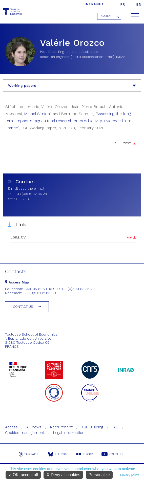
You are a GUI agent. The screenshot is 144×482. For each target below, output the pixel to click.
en (138, 4)
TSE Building (92, 427)
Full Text (122, 143)
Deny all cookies (63, 475)
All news (34, 427)
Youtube (112, 454)
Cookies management (25, 432)
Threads (28, 454)
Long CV (18, 237)
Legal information (69, 432)
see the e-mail (32, 188)
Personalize (99, 475)
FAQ (115, 427)
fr (122, 4)
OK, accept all (23, 475)
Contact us (23, 307)
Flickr (84, 454)
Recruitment (61, 427)
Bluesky (58, 454)
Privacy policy (129, 475)
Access (11, 427)
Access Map (17, 282)
